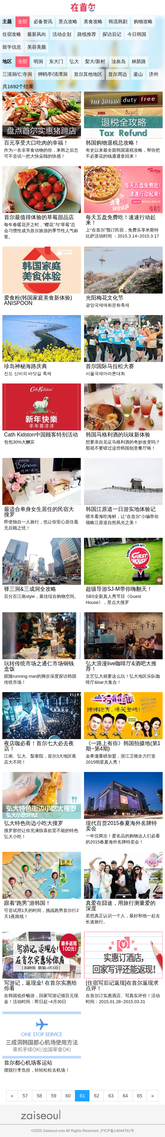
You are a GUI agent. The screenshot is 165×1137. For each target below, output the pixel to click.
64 (125, 1095)
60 (68, 1095)
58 (39, 1095)
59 (53, 1095)
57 (25, 1095)
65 (139, 1095)
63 (111, 1095)
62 (96, 1095)
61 (82, 1095)
